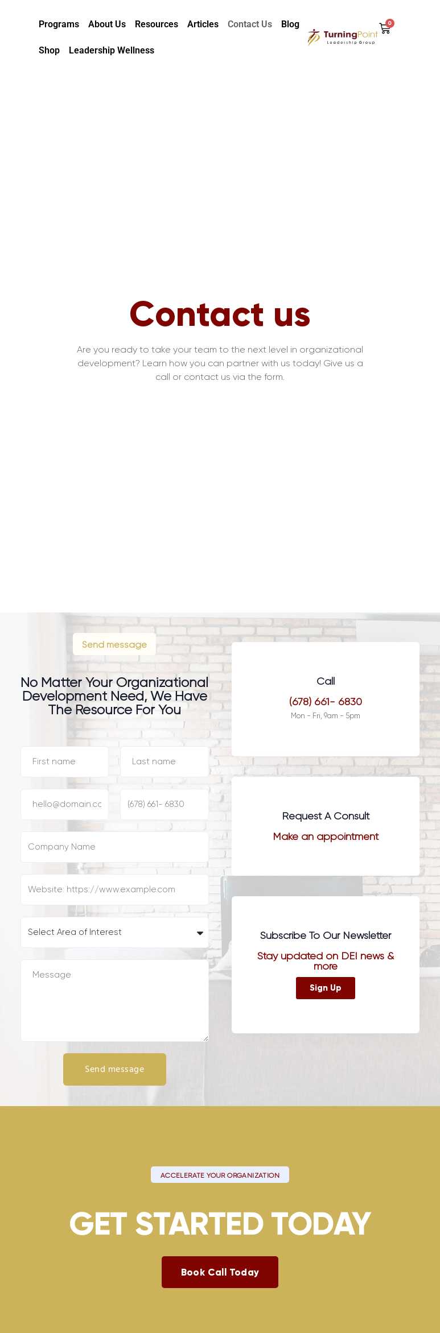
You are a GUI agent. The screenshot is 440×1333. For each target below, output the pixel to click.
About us (107, 24)
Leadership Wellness (111, 50)
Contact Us (250, 24)
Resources (156, 24)
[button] (114, 644)
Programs (59, 24)
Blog (290, 24)
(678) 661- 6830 (325, 701)
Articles (203, 24)
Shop (49, 50)
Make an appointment (326, 836)
